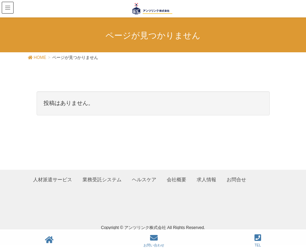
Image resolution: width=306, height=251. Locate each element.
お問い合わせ (153, 240)
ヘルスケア (145, 177)
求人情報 (208, 177)
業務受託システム (102, 177)
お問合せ (238, 177)
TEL (257, 240)
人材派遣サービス (52, 177)
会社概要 (178, 177)
